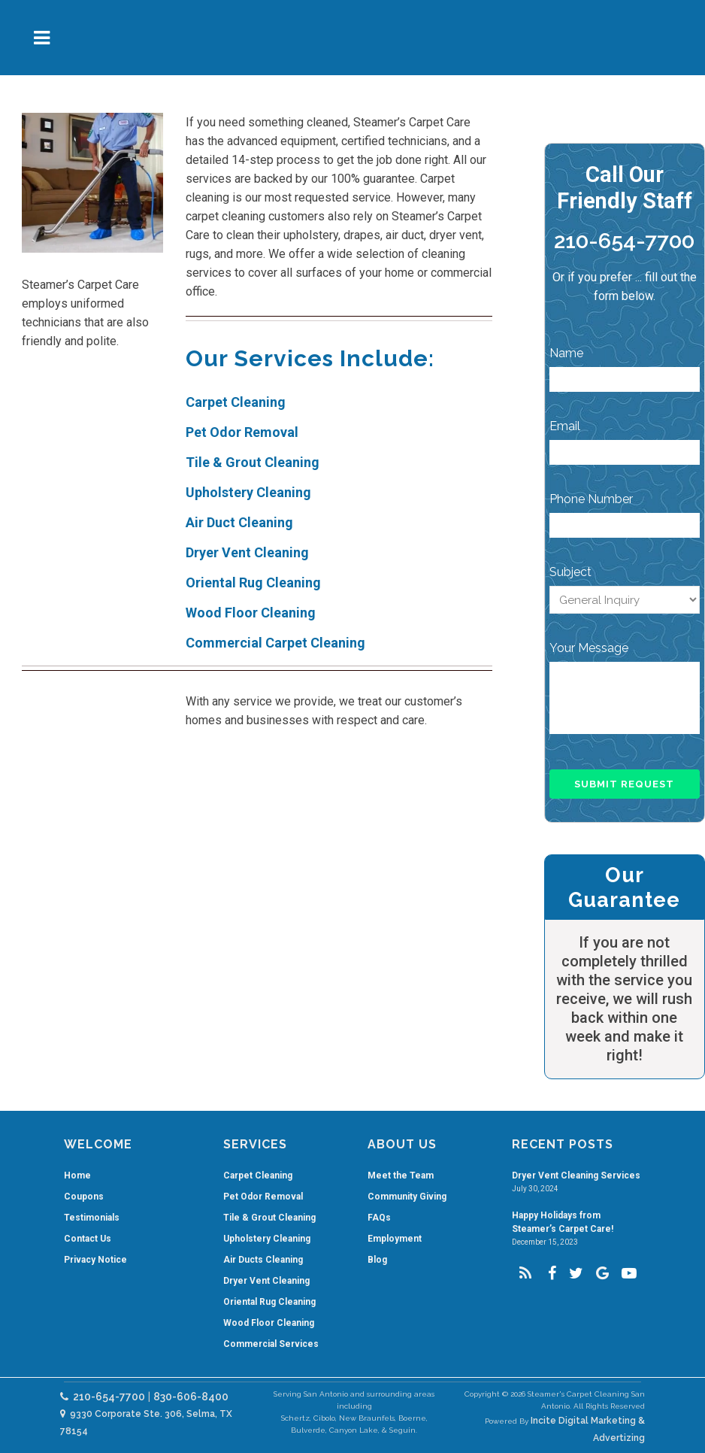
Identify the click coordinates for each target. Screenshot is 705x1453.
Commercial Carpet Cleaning (275, 643)
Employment (395, 1238)
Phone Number (591, 499)
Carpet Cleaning (236, 402)
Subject (570, 572)
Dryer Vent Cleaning (247, 552)
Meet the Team (401, 1175)
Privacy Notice (95, 1259)
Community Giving (407, 1196)
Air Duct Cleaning (239, 522)
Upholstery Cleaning (248, 492)
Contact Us (87, 1238)
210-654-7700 (624, 240)
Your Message (588, 648)
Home (77, 1175)
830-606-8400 (190, 1397)
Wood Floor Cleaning (251, 612)
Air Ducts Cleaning (263, 1259)
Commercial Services (271, 1344)
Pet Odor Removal (242, 432)
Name (566, 353)
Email (564, 426)
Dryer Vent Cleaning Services (576, 1175)
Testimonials (92, 1217)
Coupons (84, 1196)
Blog (377, 1259)
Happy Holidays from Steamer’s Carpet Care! (562, 1222)
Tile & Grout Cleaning (252, 462)
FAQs (379, 1217)
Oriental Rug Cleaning (253, 582)
